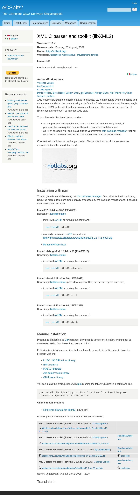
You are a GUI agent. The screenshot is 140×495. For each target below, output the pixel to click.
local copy (124, 456)
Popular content (40, 23)
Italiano (12, 38)
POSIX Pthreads (52, 368)
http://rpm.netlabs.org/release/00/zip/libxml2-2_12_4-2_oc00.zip (77, 237)
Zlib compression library (56, 373)
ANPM (58, 220)
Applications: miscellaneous (62, 55)
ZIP (70, 234)
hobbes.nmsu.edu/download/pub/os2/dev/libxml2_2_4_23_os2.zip (72, 468)
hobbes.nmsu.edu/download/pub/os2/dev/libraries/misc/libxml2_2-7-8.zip (75, 443)
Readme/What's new (54, 244)
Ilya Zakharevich (45, 86)
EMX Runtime (50, 364)
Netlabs (50, 96)
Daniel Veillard (44, 93)
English (12, 35)
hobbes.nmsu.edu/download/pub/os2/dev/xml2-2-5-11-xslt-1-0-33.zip (73, 456)
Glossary (56, 23)
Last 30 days (21, 23)
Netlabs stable (58, 213)
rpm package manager (114, 131)
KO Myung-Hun (44, 89)
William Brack (72, 93)
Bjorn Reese (58, 93)
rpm (79, 384)
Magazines (70, 23)
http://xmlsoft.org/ (56, 51)
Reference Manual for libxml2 (59, 409)
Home (7, 23)
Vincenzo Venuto (45, 83)
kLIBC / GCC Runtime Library (59, 360)
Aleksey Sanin (102, 93)
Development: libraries (87, 55)
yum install (52, 227)
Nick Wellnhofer (117, 93)
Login (134, 3)
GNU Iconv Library (53, 377)
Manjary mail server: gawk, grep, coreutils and (17, 103)
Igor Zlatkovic (86, 93)
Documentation (88, 23)
